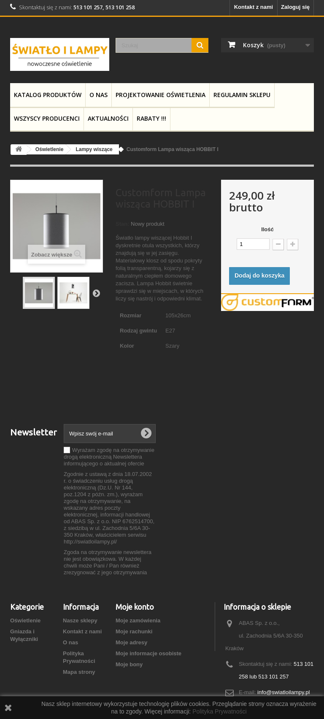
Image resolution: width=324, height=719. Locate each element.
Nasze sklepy (80, 620)
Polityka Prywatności (219, 711)
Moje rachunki (134, 631)
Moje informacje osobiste (148, 653)
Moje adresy (131, 642)
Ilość (267, 229)
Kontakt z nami (253, 7)
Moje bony (129, 664)
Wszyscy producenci (47, 118)
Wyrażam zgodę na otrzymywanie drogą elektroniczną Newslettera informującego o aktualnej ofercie (109, 457)
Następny (96, 293)
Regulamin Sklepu (241, 95)
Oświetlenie (25, 620)
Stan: (123, 224)
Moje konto (135, 607)
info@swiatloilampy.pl (283, 692)
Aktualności (108, 118)
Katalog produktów (47, 95)
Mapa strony (79, 672)
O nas (98, 95)
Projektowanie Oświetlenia (160, 95)
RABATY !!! (151, 118)
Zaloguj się (295, 7)
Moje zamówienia (138, 620)
